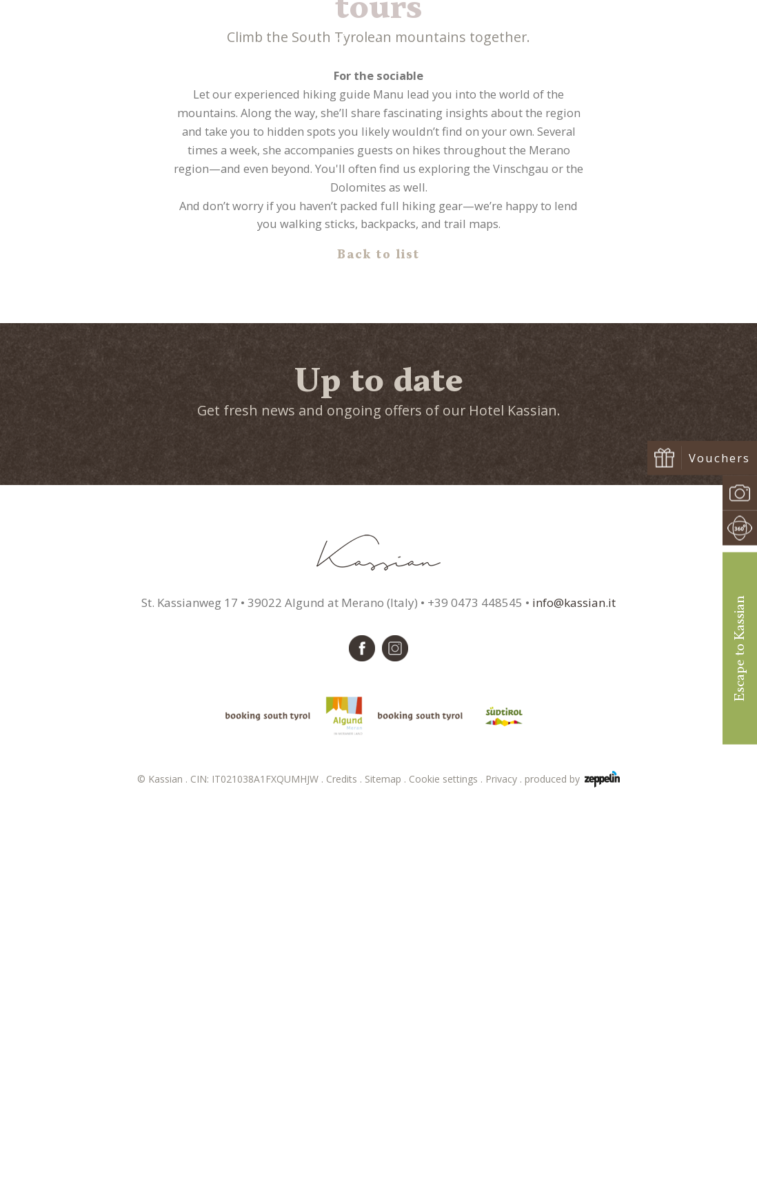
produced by (572, 1156)
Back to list (378, 632)
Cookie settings (447, 1155)
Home (344, 302)
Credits (345, 1155)
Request (620, 49)
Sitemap (387, 1155)
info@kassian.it (574, 979)
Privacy (505, 1155)
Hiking (378, 302)
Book (687, 49)
